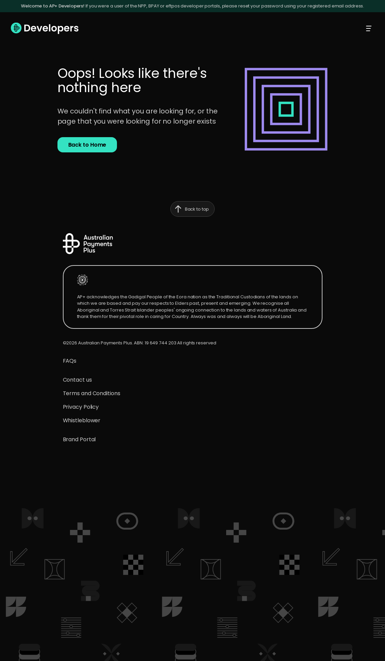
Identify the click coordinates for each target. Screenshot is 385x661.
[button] (87, 144)
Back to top (189, 209)
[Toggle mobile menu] (368, 28)
